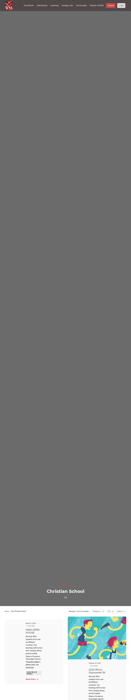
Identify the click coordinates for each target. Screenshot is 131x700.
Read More (32, 679)
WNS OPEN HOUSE (32, 631)
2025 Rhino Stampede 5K (97, 671)
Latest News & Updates (65, 585)
